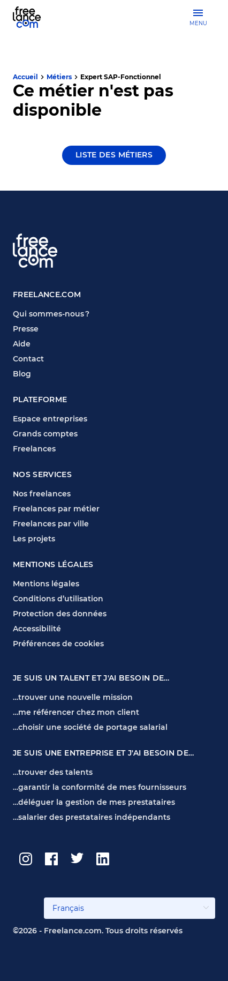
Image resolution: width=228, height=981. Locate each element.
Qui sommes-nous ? (51, 314)
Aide (22, 344)
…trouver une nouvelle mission (73, 697)
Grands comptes (45, 434)
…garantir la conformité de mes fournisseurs (99, 787)
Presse (26, 329)
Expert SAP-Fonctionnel (120, 77)
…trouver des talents (53, 772)
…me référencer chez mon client (76, 712)
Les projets (34, 539)
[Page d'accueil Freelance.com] (33, 17)
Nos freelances (42, 494)
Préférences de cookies (58, 643)
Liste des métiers (114, 155)
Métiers (59, 77)
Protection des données (60, 613)
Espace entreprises (50, 419)
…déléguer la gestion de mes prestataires (94, 802)
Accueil (25, 77)
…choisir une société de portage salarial (90, 727)
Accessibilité (37, 628)
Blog (22, 374)
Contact (28, 359)
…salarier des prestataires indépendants (91, 817)
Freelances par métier (56, 509)
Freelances (34, 449)
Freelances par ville (51, 524)
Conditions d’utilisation (58, 598)
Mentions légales (46, 583)
